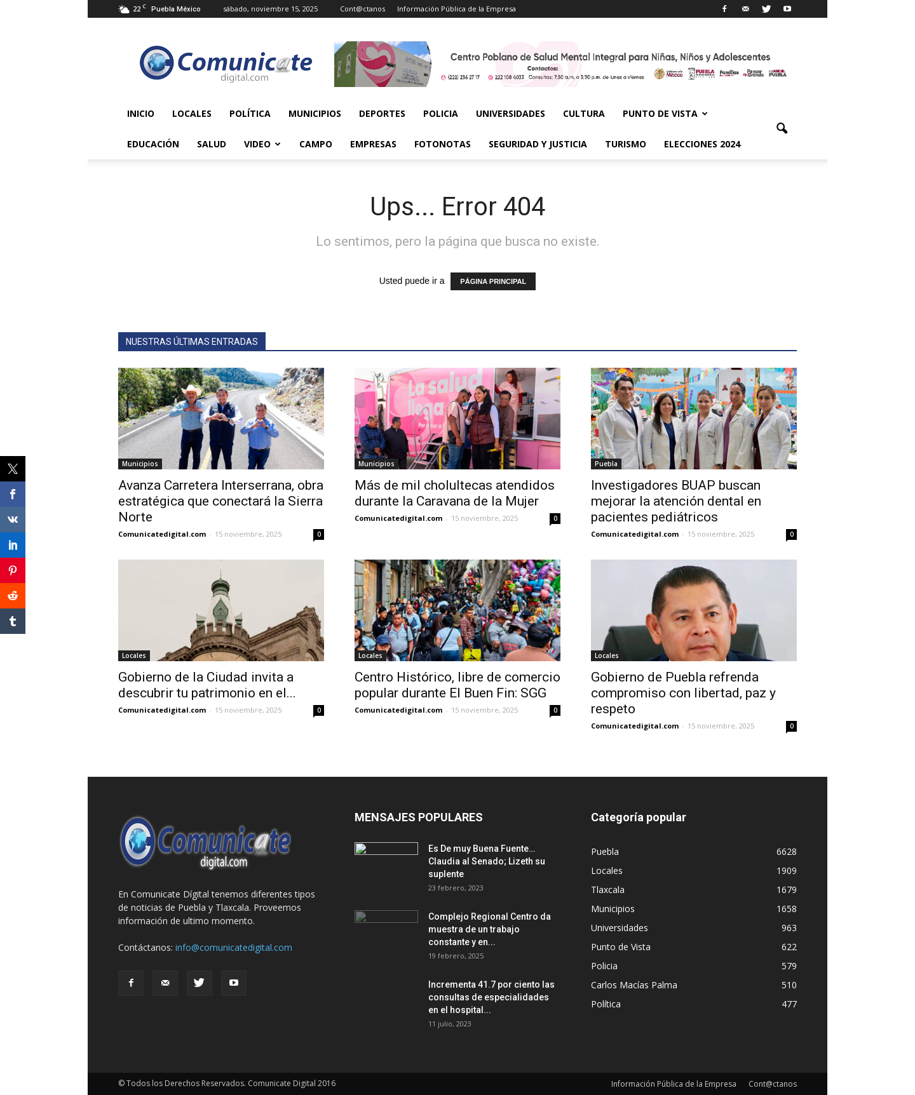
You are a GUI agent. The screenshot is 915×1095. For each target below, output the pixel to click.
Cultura (584, 113)
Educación (153, 144)
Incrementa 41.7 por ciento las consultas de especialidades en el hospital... (491, 997)
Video (262, 144)
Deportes (382, 113)
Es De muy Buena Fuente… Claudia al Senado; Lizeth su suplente (486, 861)
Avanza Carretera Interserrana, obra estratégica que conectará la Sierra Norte (220, 501)
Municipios (314, 113)
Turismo (625, 144)
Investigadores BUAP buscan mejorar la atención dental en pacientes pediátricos (676, 501)
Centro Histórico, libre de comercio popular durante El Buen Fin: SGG (457, 685)
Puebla (606, 463)
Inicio (140, 113)
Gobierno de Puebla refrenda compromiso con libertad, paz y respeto (683, 692)
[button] (781, 129)
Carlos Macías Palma (634, 985)
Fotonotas (442, 144)
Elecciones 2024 (702, 144)
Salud (211, 144)
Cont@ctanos (362, 8)
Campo (315, 144)
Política (250, 113)
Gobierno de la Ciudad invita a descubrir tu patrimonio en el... (207, 685)
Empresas (373, 144)
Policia (440, 113)
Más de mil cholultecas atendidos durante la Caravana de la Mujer (455, 493)
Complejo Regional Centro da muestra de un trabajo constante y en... (489, 929)
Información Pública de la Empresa (456, 8)
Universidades (510, 113)
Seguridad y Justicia (538, 144)
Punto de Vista (665, 113)
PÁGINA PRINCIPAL (493, 281)
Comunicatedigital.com (162, 534)
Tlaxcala (608, 889)
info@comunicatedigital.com (233, 947)
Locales (192, 113)
